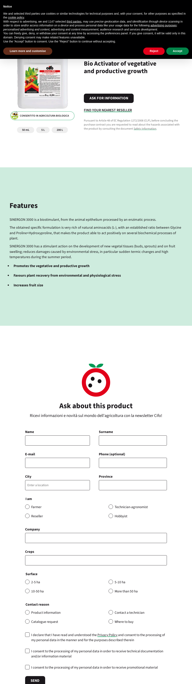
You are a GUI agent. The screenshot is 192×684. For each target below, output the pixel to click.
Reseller (37, 516)
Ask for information (109, 98)
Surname (106, 431)
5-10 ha (120, 582)
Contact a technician (129, 612)
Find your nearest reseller (108, 110)
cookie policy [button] (16, 17)
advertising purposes (163, 25)
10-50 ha (37, 591)
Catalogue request (44, 621)
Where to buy (124, 621)
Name (29, 431)
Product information (46, 612)
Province (106, 476)
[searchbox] (28, 560)
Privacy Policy (107, 634)
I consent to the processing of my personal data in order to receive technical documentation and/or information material (97, 654)
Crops (29, 551)
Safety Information (145, 129)
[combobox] (96, 560)
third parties (74, 21)
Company (32, 529)
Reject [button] (154, 51)
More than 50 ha (126, 591)
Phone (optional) (112, 454)
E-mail (30, 454)
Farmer (36, 507)
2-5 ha (35, 582)
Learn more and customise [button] (28, 51)
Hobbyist (121, 516)
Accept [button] (177, 51)
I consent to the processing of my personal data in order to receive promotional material (94, 667)
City (28, 476)
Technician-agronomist (131, 507)
